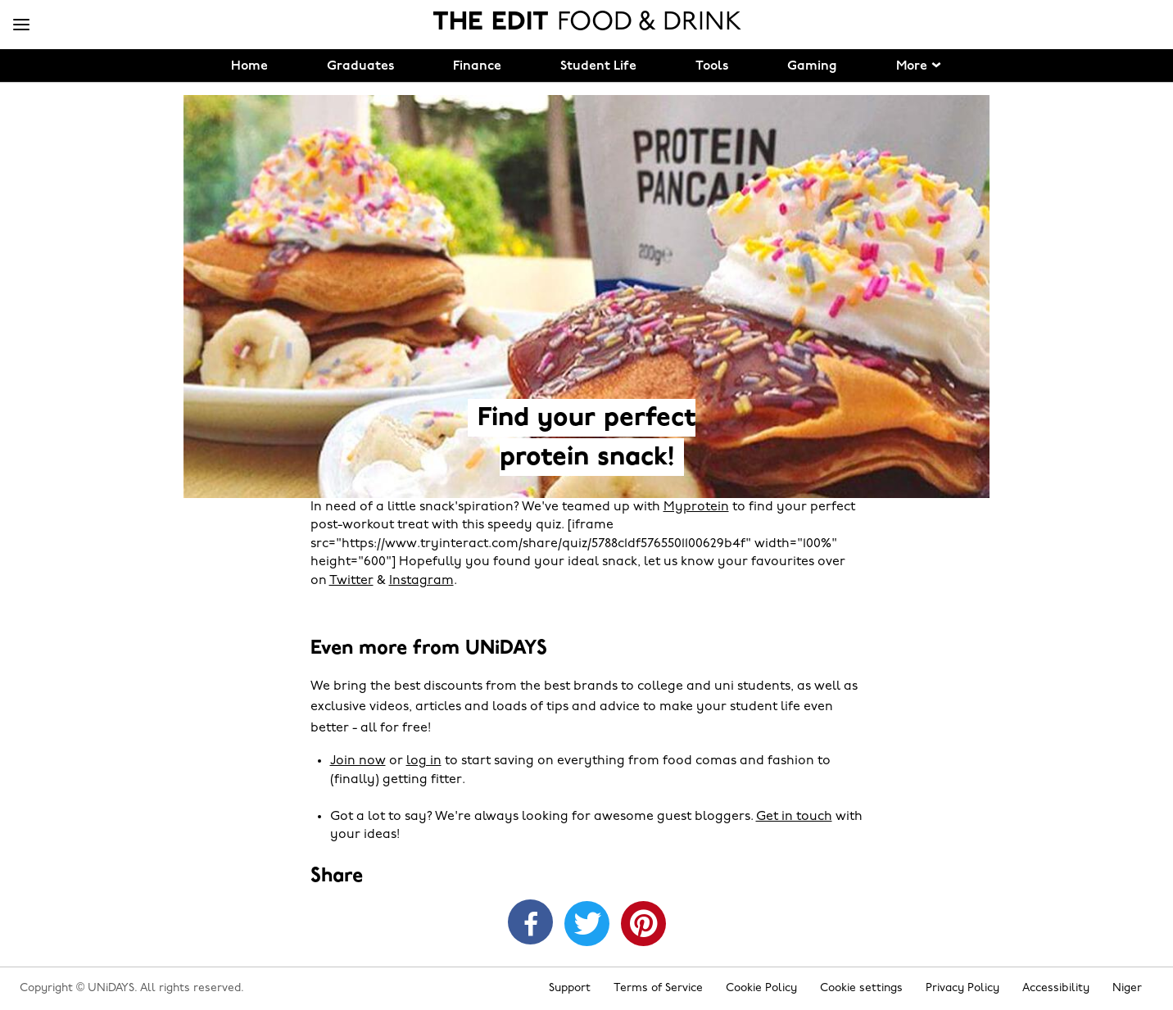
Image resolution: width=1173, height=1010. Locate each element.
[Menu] (21, 25)
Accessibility (1055, 988)
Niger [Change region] (1127, 988)
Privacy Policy (962, 988)
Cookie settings (861, 988)
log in (424, 761)
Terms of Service (658, 988)
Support (570, 988)
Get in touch (794, 816)
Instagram (421, 580)
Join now (358, 761)
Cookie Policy (761, 988)
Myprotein (696, 507)
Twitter (351, 580)
